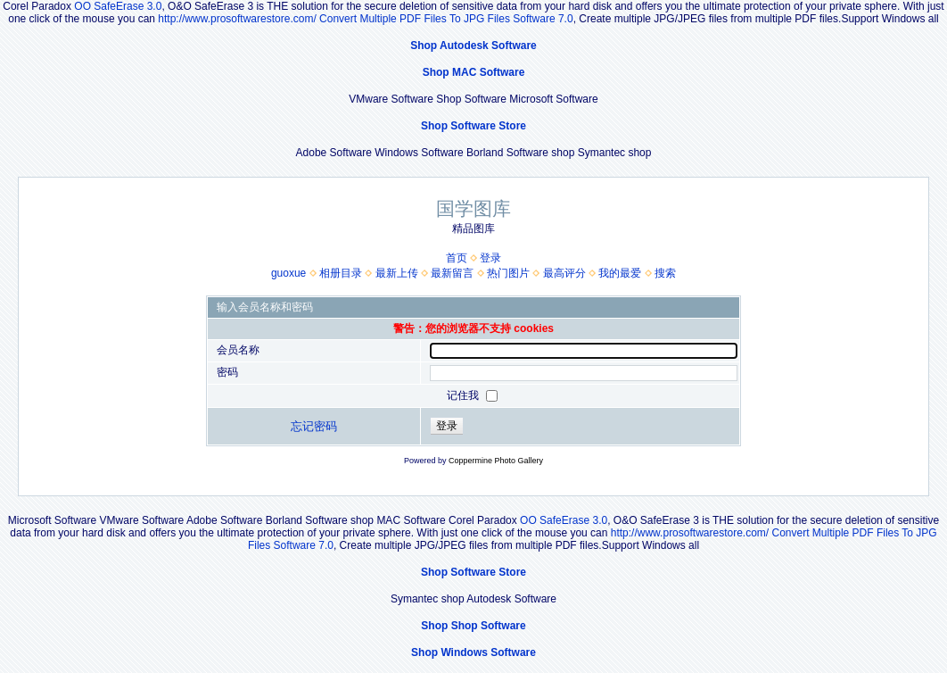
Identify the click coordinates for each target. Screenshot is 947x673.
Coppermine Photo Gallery (496, 460)
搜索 (665, 273)
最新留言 (452, 273)
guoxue (288, 273)
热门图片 (508, 273)
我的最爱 (619, 273)
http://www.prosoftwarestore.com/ (237, 18)
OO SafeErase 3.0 (117, 6)
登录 (490, 258)
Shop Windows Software (473, 652)
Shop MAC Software (474, 72)
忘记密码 (314, 426)
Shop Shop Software (473, 625)
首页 (456, 258)
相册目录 (340, 273)
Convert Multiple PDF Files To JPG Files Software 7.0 (446, 18)
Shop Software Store (473, 126)
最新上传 (396, 273)
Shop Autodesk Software (473, 45)
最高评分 (564, 273)
